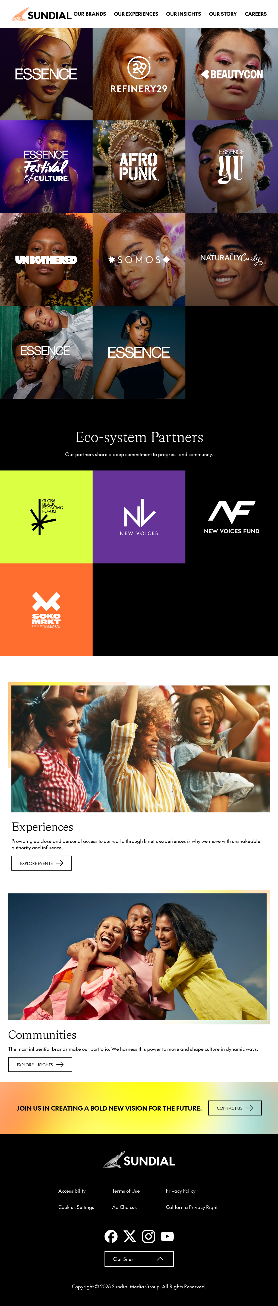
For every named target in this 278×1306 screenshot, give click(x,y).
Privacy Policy (180, 1190)
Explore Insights (40, 1064)
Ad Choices (124, 1207)
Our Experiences (136, 14)
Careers (256, 14)
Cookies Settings (76, 1207)
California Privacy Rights (193, 1207)
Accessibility (72, 1190)
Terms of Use (126, 1190)
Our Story (223, 14)
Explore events (41, 863)
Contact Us (235, 1108)
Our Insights (183, 14)
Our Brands (90, 14)
